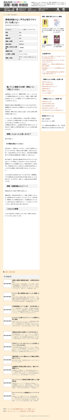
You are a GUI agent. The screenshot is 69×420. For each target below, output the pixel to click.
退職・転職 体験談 (10, 272)
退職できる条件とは (47, 82)
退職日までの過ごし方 (47, 90)
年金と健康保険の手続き (48, 105)
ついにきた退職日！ (47, 93)
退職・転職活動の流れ (47, 84)
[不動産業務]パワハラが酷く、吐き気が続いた (25, 306)
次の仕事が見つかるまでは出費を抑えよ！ (53, 110)
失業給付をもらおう (47, 101)
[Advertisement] (21, 73)
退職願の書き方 (46, 88)
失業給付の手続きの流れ (48, 103)
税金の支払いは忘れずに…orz (49, 108)
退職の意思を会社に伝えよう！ (50, 86)
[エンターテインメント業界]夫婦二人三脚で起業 (21, 411)
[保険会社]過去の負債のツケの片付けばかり (25, 332)
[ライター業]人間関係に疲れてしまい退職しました (21, 409)
